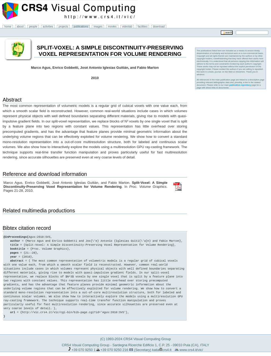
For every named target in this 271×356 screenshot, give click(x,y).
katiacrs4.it (161, 346)
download (159, 26)
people (33, 26)
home (7, 26)
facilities (142, 26)
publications (81, 26)
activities (48, 26)
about (20, 26)
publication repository (240, 85)
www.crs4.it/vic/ (191, 346)
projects (63, 26)
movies (112, 26)
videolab (127, 26)
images (98, 26)
